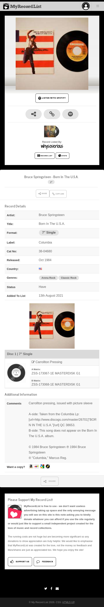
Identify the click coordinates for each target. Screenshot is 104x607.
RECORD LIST (44, 155)
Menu (97, 6)
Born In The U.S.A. (65, 176)
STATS (62, 155)
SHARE (49, 481)
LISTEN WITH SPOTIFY (52, 98)
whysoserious (52, 146)
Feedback (44, 561)
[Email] (58, 588)
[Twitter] (46, 588)
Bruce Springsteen (37, 176)
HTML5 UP (68, 602)
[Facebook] (52, 588)
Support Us (20, 561)
